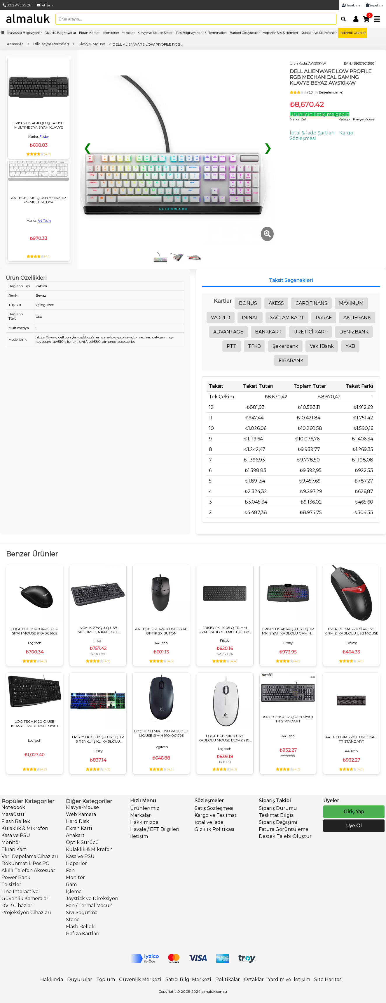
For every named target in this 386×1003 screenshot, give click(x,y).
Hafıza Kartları (82, 933)
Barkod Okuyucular (245, 33)
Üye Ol (354, 826)
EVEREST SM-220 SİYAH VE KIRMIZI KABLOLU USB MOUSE (351, 631)
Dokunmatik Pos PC (25, 863)
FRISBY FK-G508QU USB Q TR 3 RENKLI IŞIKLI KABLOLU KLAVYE (98, 739)
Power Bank (15, 877)
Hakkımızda (144, 822)
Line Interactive (20, 891)
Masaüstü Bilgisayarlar (24, 33)
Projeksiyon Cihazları (26, 912)
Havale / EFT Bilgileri (154, 829)
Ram (71, 884)
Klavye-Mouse (82, 807)
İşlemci (74, 891)
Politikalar (227, 979)
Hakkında (51, 979)
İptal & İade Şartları (312, 133)
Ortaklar (254, 979)
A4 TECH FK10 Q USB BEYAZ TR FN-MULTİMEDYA (38, 200)
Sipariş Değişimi (278, 822)
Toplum (105, 979)
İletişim (45, 5)
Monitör (10, 842)
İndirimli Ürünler (353, 33)
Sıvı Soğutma (81, 912)
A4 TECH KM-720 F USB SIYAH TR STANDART (351, 739)
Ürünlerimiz (144, 808)
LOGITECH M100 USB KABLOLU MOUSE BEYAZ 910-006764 (224, 738)
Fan (70, 870)
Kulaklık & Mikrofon (24, 828)
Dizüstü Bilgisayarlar (60, 33)
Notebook (13, 807)
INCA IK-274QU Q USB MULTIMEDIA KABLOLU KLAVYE (98, 629)
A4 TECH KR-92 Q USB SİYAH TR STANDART (288, 719)
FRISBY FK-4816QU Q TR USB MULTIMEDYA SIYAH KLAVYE (38, 125)
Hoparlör (76, 863)
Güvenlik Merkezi (140, 979)
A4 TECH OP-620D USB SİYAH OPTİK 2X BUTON (161, 631)
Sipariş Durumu (278, 808)
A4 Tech (44, 221)
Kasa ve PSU (15, 835)
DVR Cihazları (17, 905)
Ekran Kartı (14, 849)
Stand (73, 919)
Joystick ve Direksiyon (92, 898)
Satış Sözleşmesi (214, 808)
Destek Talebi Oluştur (285, 836)
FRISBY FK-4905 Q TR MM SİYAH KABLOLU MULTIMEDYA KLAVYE (224, 629)
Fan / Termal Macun (89, 905)
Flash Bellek (15, 821)
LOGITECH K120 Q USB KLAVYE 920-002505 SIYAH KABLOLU (34, 723)
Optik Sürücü (82, 842)
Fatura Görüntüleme (283, 829)
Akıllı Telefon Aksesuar (28, 870)
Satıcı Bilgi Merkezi (188, 979)
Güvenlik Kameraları (25, 898)
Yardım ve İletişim (289, 979)
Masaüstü (12, 814)
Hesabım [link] (351, 5)
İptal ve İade (209, 822)
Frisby (44, 136)
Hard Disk (77, 821)
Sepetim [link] (374, 5)
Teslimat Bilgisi (277, 815)
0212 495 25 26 (17, 5)
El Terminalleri (216, 33)
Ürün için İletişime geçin (319, 114)
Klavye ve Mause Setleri (155, 33)
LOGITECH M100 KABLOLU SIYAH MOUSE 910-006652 (34, 631)
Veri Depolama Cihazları (29, 856)
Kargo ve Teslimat (216, 815)
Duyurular (79, 979)
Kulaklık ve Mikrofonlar (319, 33)
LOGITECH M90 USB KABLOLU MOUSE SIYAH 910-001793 (161, 733)
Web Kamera (81, 814)
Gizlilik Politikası (214, 829)
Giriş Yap (354, 811)
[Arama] (341, 19)
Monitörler (111, 33)
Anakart (75, 835)
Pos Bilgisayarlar (189, 33)
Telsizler (11, 884)
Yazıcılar (128, 33)
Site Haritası (328, 979)
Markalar (140, 815)
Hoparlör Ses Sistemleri (280, 33)
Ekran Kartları (89, 33)
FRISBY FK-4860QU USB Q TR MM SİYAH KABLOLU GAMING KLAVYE (288, 631)
